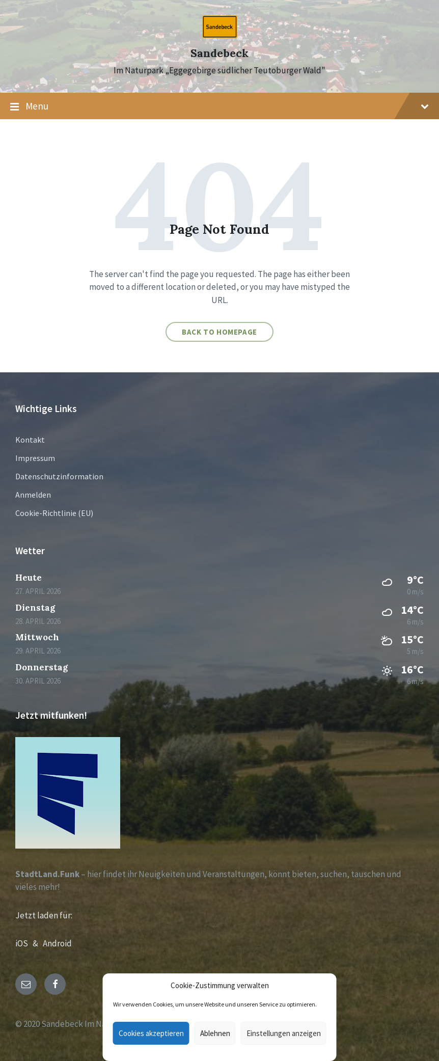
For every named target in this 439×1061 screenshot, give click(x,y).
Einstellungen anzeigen (283, 1033)
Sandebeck (219, 53)
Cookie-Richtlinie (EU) (54, 513)
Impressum (35, 458)
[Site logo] (219, 35)
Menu (219, 106)
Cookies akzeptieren (151, 1033)
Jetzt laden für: (43, 915)
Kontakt (30, 439)
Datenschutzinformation (59, 476)
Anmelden (33, 494)
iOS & (29, 943)
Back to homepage (219, 332)
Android (57, 943)
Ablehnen (215, 1033)
